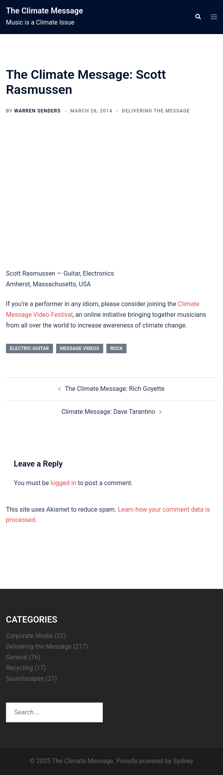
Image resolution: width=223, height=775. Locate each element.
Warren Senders (37, 111)
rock (116, 348)
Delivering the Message (156, 111)
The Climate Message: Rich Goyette (114, 388)
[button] (198, 17)
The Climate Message (44, 10)
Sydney (183, 761)
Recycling (19, 668)
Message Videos (79, 348)
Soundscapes (25, 678)
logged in (63, 483)
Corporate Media (29, 636)
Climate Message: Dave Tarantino (108, 411)
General (16, 657)
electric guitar (29, 348)
